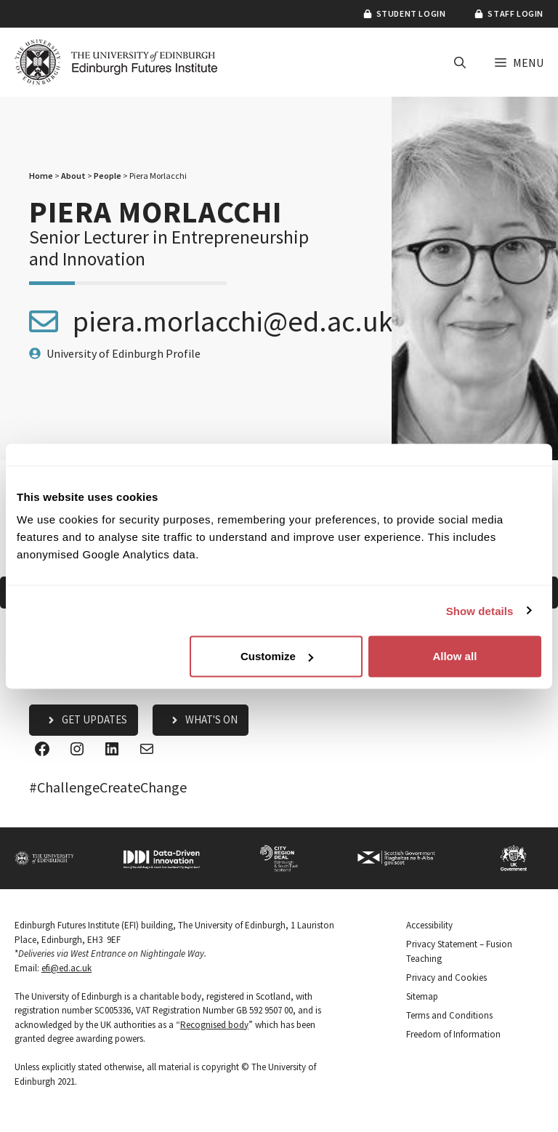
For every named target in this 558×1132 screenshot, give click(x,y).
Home (41, 175)
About (73, 175)
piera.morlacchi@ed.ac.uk (233, 321)
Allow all (454, 656)
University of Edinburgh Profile (123, 353)
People (107, 175)
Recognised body (214, 1025)
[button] (460, 62)
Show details (480, 610)
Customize (276, 656)
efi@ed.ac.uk (66, 968)
